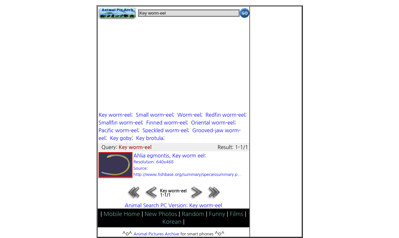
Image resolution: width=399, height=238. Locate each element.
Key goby (121, 138)
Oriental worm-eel (212, 122)
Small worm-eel (154, 114)
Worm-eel (189, 114)
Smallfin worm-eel (120, 122)
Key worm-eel (115, 114)
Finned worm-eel (166, 122)
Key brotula (149, 138)
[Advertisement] (173, 64)
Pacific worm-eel (118, 130)
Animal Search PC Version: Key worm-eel (173, 205)
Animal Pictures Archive (156, 234)
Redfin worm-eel (225, 114)
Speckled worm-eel (165, 130)
